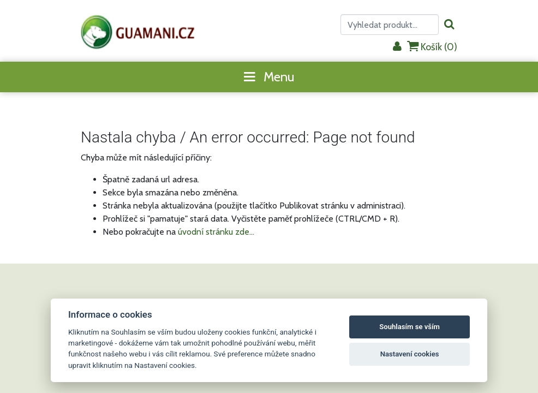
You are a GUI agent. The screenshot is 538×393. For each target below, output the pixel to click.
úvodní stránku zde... (216, 232)
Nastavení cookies (409, 354)
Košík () (432, 46)
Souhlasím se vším (409, 327)
